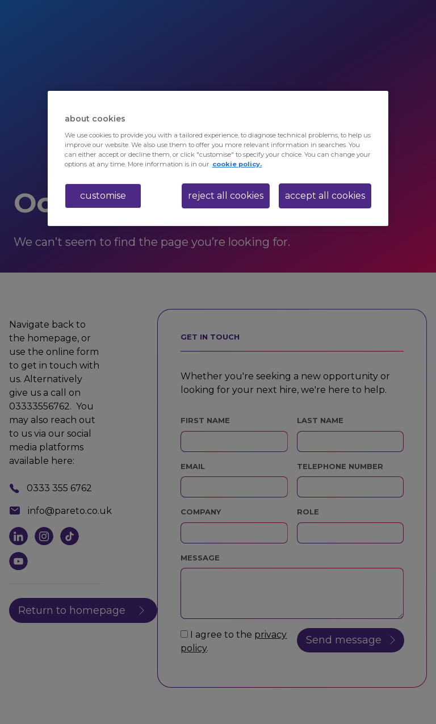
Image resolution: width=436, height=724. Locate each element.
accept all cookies (325, 195)
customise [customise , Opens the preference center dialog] (103, 195)
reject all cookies (225, 195)
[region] (218, 158)
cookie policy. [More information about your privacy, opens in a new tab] (237, 164)
